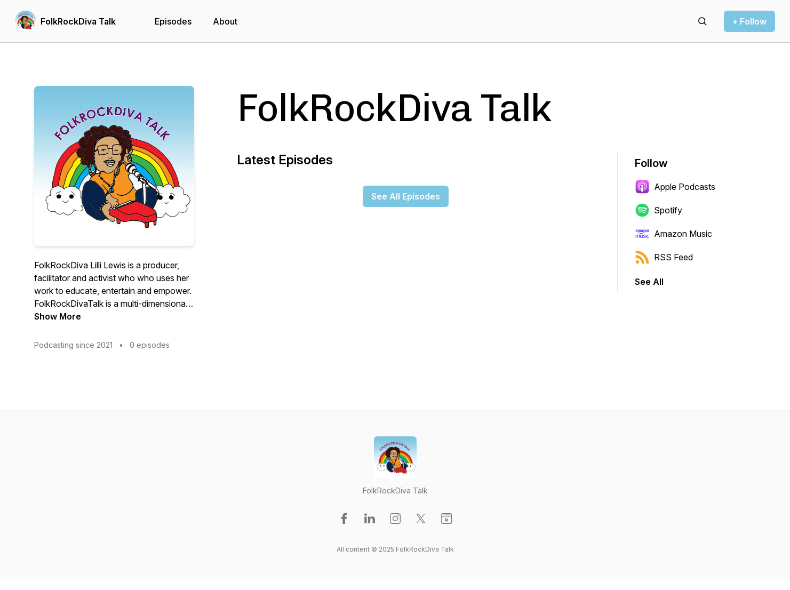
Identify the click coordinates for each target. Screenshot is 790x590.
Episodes (173, 21)
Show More (57, 316)
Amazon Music (673, 233)
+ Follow (749, 21)
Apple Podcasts (675, 186)
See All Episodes (405, 196)
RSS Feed (664, 257)
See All (649, 281)
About (225, 21)
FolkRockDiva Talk (78, 21)
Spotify (658, 210)
